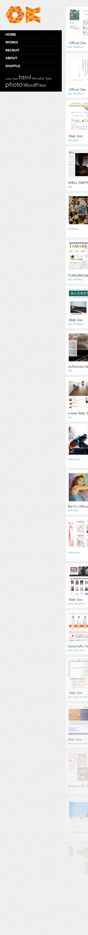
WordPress (78, 47)
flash (70, 650)
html (70, 47)
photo (76, 140)
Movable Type (74, 743)
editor (70, 459)
